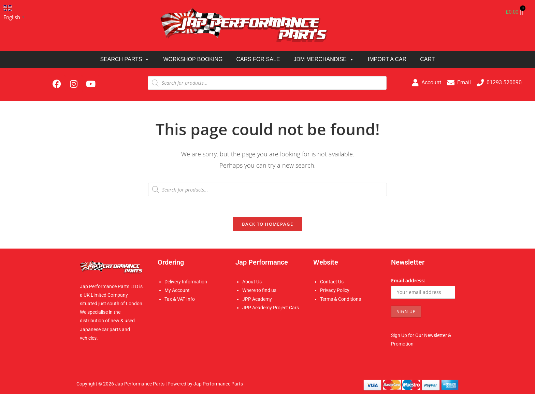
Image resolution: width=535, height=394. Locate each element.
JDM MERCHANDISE (323, 59)
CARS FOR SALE (258, 59)
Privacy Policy (334, 290)
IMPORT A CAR (387, 59)
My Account (177, 290)
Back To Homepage (267, 224)
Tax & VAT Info (179, 299)
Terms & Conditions (340, 299)
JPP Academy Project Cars (270, 307)
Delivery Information (185, 281)
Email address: (408, 280)
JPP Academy (257, 299)
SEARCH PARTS (124, 59)
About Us (252, 281)
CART (427, 59)
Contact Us (332, 281)
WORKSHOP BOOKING (192, 59)
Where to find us (259, 290)
